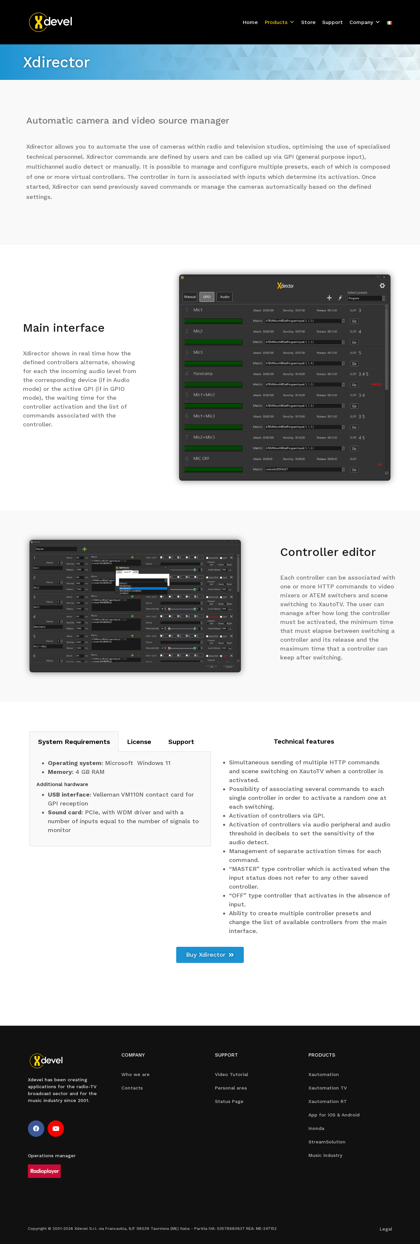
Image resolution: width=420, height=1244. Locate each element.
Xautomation (323, 1074)
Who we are (135, 1074)
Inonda (316, 1128)
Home (250, 22)
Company (364, 22)
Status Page (229, 1101)
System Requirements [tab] (74, 742)
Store (308, 22)
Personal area (231, 1087)
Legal (386, 1229)
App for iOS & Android (334, 1114)
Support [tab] (181, 742)
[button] (210, 955)
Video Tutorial (231, 1074)
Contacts (132, 1087)
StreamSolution (327, 1141)
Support (332, 22)
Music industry (325, 1155)
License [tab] (139, 742)
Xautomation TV (327, 1087)
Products (279, 22)
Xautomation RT (327, 1101)
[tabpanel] (120, 799)
